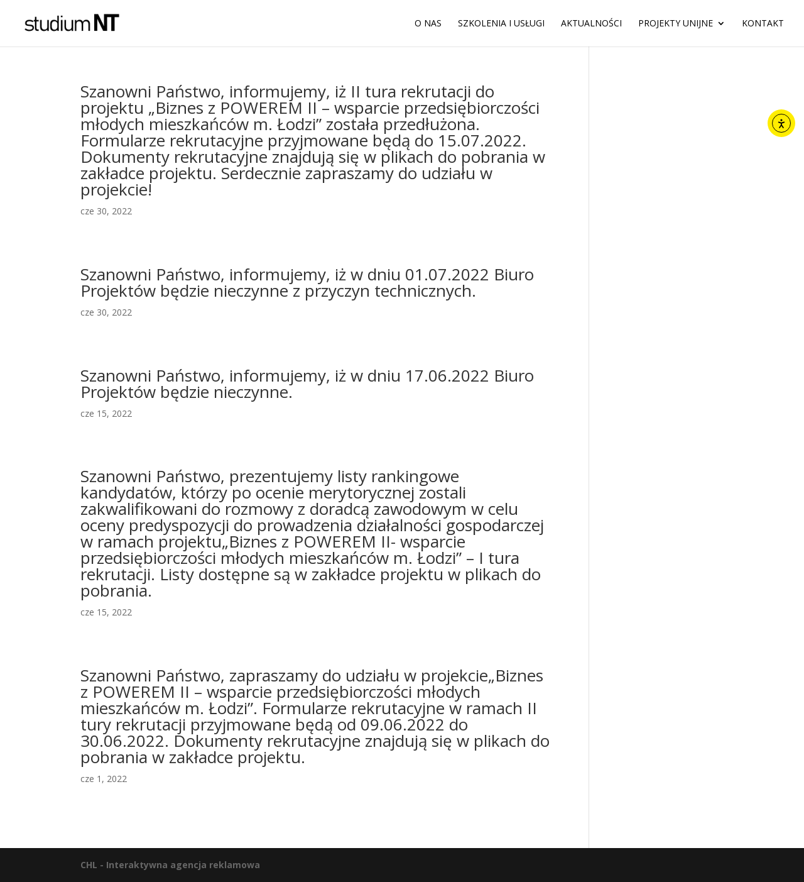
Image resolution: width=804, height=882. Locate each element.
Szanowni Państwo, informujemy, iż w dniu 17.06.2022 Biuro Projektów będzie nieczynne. (307, 383)
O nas (428, 24)
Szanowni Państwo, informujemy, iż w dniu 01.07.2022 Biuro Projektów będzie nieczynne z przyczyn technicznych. (307, 282)
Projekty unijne (675, 24)
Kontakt (763, 24)
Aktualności (591, 24)
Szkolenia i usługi (501, 24)
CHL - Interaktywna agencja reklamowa (170, 865)
